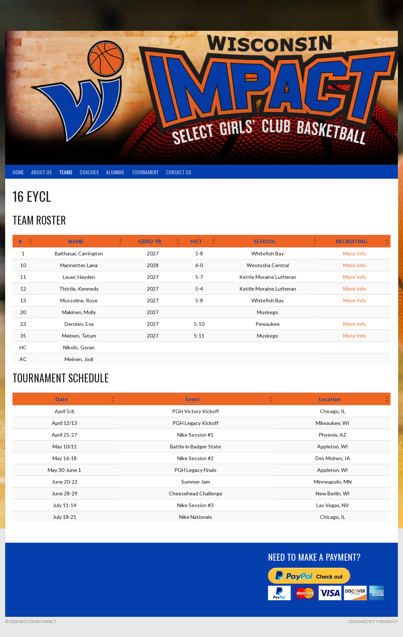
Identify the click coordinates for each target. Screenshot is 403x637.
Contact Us (178, 172)
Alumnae (115, 172)
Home (18, 172)
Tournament (145, 172)
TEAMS (65, 172)
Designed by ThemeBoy (373, 621)
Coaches (89, 172)
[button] (30, 241)
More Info (354, 253)
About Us (41, 172)
